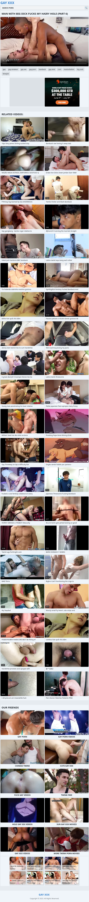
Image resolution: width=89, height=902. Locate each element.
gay (4, 69)
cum (59, 69)
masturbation (69, 69)
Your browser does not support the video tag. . (44, 41)
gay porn (32, 69)
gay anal (52, 69)
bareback (42, 69)
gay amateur (13, 69)
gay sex (23, 69)
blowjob (6, 74)
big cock (80, 69)
